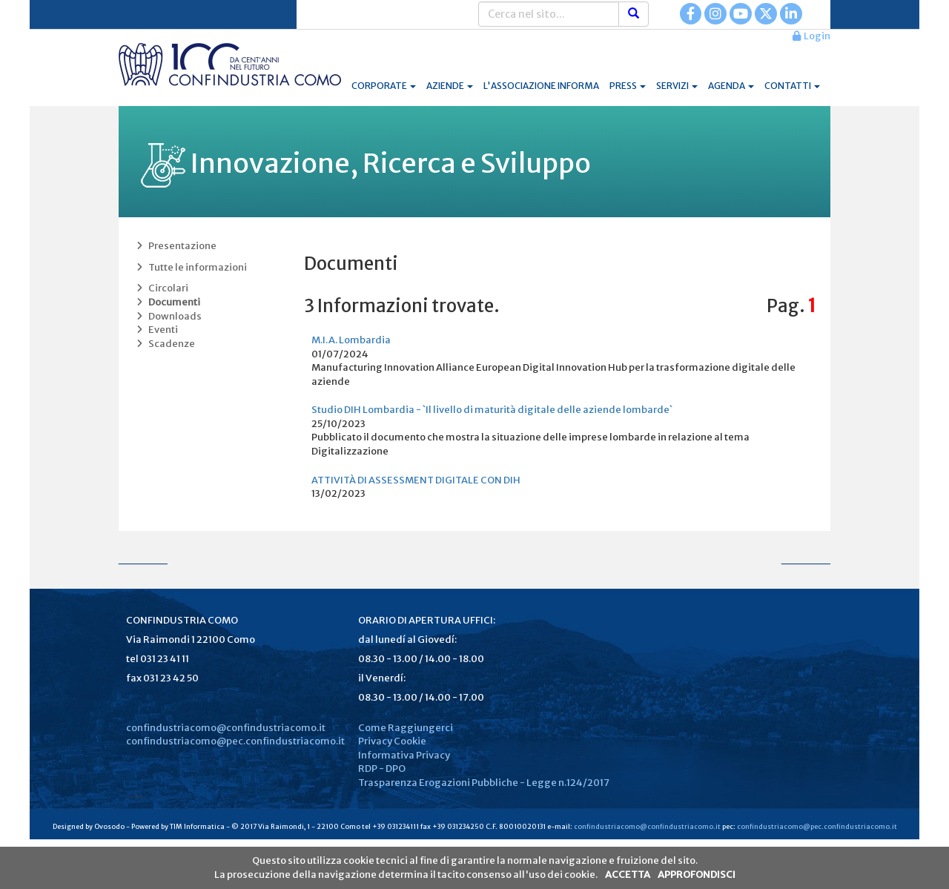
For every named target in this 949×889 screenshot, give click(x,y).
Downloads (167, 316)
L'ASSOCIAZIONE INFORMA (541, 85)
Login (811, 36)
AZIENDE (449, 85)
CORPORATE (383, 85)
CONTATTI (792, 85)
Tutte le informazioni (190, 267)
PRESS (627, 85)
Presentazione (174, 245)
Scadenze (164, 343)
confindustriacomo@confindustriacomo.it (225, 727)
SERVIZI (677, 85)
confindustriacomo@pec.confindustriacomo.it (235, 741)
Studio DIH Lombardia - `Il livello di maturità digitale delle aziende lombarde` (491, 409)
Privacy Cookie (392, 741)
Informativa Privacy (404, 755)
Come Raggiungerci (405, 727)
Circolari (160, 288)
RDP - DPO (382, 768)
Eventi (155, 329)
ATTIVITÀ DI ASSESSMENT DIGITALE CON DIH (415, 480)
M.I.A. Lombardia (351, 340)
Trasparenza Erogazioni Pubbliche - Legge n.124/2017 (483, 782)
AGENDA (731, 85)
